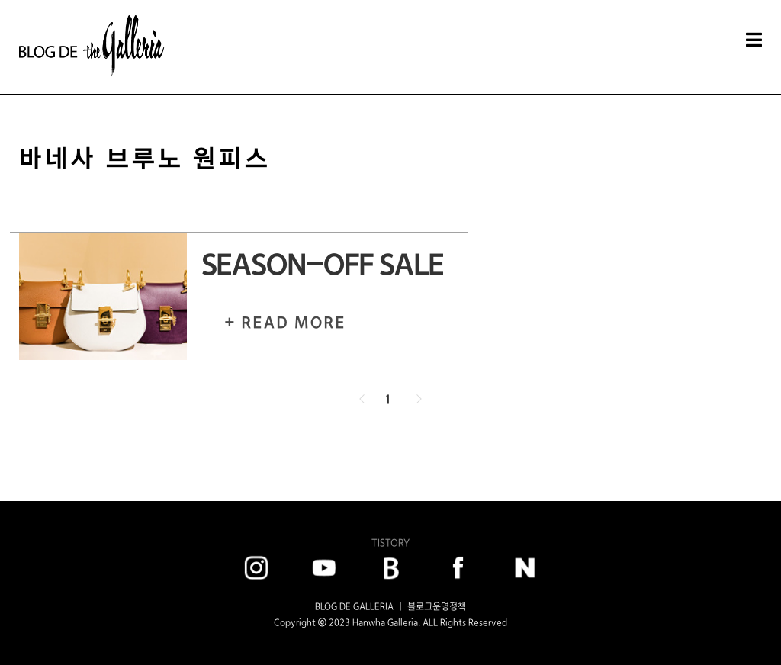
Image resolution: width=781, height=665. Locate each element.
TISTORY (390, 542)
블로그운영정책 (436, 606)
